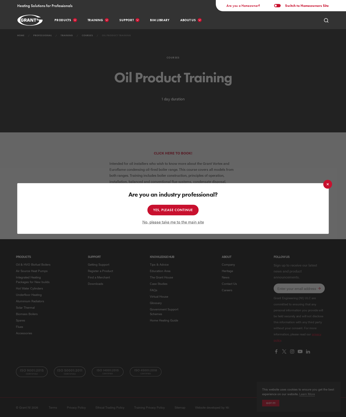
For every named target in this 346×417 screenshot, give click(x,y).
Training (95, 20)
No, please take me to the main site (173, 222)
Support (126, 20)
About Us (188, 20)
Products (63, 20)
